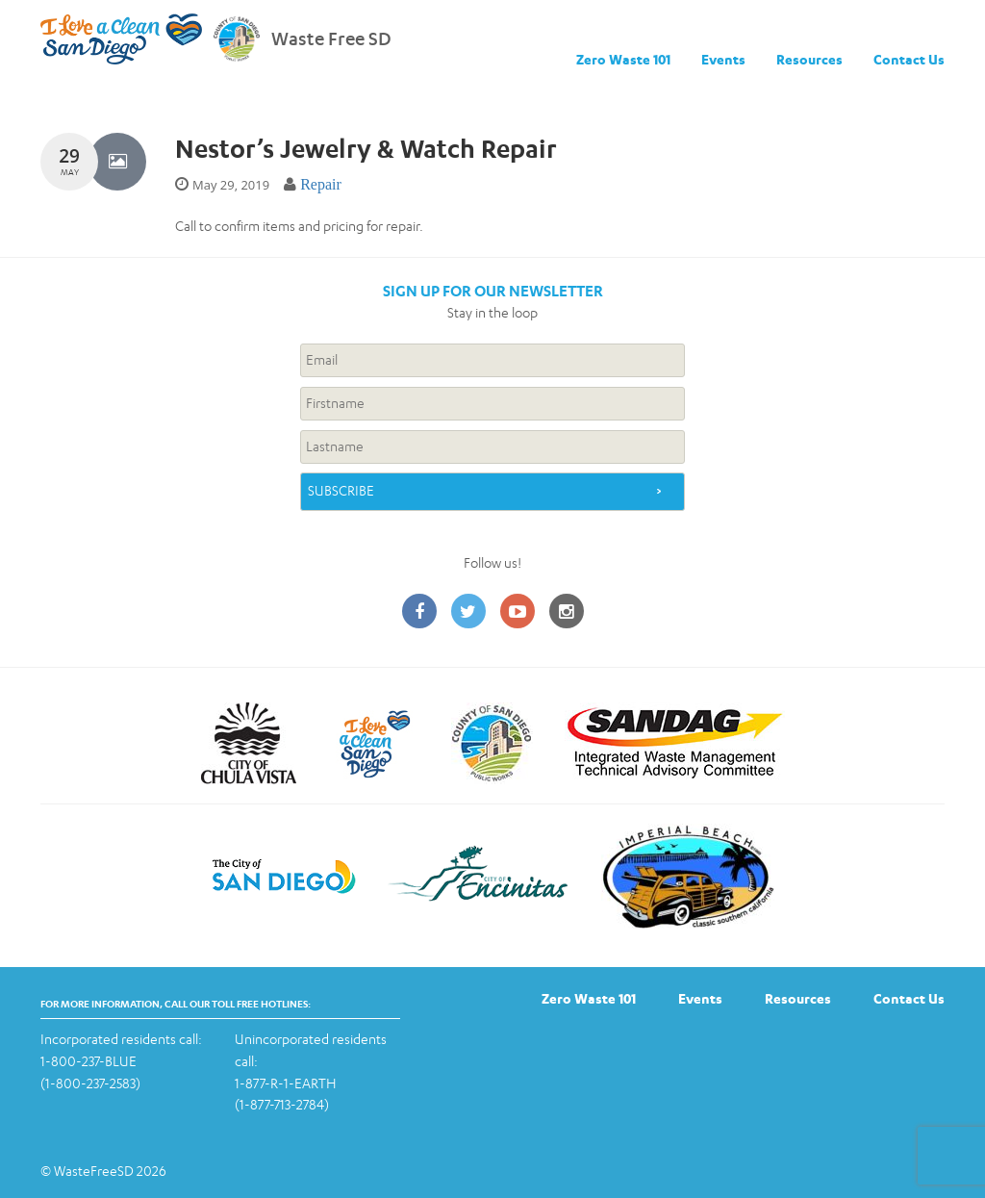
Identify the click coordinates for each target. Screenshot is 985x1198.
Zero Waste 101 (623, 59)
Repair (320, 184)
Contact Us (909, 59)
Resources (809, 59)
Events (723, 59)
